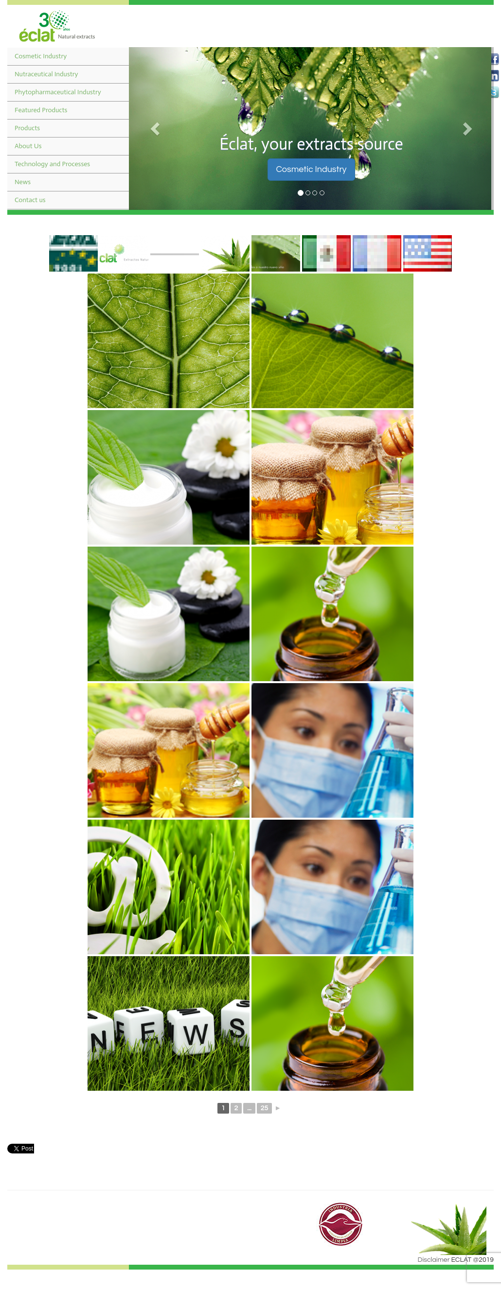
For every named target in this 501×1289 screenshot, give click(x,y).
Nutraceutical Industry (46, 74)
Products (27, 128)
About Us (28, 146)
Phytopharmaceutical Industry (58, 92)
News (23, 182)
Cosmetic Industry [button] (311, 169)
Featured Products (41, 110)
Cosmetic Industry (41, 56)
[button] (156, 128)
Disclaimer (434, 1259)
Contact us (30, 200)
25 (264, 1108)
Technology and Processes (52, 164)
